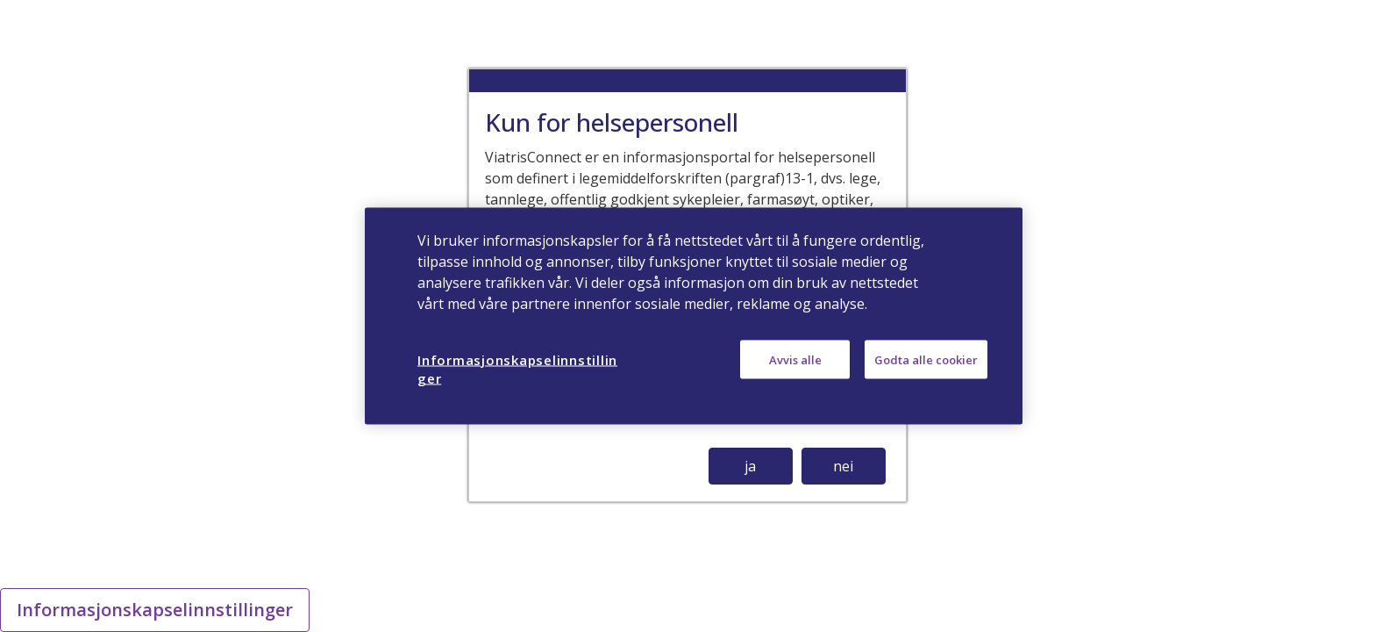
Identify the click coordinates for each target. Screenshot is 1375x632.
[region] (693, 316)
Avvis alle (795, 360)
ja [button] (750, 466)
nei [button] (843, 466)
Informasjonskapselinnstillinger (155, 609)
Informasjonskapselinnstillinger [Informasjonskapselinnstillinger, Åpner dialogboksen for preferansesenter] (517, 369)
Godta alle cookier (926, 360)
